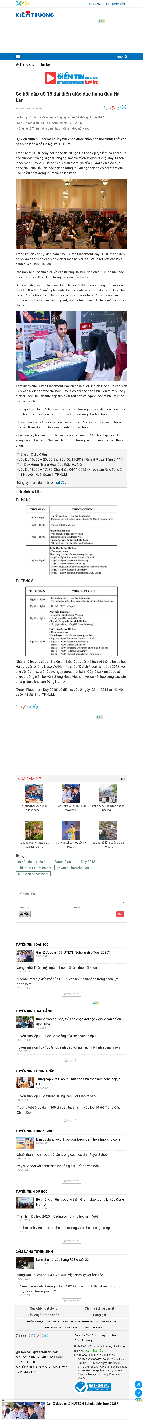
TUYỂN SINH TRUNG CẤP (35, 1071)
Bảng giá (99, 1315)
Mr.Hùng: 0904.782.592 (33, 1367)
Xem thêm (71, 994)
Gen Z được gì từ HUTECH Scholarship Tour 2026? (50, 123)
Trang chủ (27, 64)
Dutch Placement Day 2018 (75, 862)
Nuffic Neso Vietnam (33, 874)
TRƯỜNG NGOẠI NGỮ (106, 1321)
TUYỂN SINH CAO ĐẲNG (34, 1011)
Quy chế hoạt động (44, 1308)
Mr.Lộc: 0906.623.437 (32, 1357)
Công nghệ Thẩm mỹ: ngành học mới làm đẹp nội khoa (53, 128)
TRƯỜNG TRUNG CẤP (82, 1321)
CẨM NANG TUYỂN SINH (34, 1252)
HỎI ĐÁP (97, 1327)
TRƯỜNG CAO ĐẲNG (57, 1321)
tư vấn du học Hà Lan (33, 862)
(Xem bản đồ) (94, 1350)
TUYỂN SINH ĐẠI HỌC (32, 944)
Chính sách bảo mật (99, 1308)
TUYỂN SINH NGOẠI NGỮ (34, 1131)
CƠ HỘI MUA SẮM (115, 4)
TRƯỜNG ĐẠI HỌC (35, 1321)
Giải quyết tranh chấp (43, 1315)
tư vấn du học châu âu (73, 868)
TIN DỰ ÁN (94, 4)
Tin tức (45, 64)
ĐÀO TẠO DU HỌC (53, 1327)
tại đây (61, 483)
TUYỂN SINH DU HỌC (32, 1191)
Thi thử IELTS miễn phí (34, 868)
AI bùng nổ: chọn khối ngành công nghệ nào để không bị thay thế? (60, 117)
